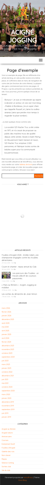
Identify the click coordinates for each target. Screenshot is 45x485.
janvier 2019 (6, 417)
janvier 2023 (6, 368)
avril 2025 (5, 331)
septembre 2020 (8, 391)
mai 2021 (5, 383)
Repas (4, 459)
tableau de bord (25, 164)
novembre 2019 (8, 406)
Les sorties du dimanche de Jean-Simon (19, 294)
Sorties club (6, 466)
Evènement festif (8, 444)
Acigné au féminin (8, 429)
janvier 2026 (6, 315)
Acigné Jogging (22, 36)
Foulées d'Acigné (8, 448)
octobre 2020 (7, 387)
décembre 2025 (8, 319)
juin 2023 (5, 361)
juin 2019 (5, 413)
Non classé (6, 455)
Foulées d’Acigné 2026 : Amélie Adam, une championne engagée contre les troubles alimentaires (20, 257)
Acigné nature (7, 433)
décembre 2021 (8, 376)
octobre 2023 (7, 353)
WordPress (28, 477)
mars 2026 (6, 308)
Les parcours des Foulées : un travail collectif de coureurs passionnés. (25, 276)
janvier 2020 (6, 398)
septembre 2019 (8, 409)
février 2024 (6, 342)
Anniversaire (7, 436)
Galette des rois (8, 451)
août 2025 (5, 323)
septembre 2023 (8, 357)
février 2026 (6, 312)
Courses (5, 440)
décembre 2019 (8, 402)
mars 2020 (6, 394)
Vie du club (6, 470)
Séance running (8, 463)
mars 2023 (6, 364)
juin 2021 (5, 379)
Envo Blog (23, 480)
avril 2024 (5, 338)
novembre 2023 (8, 349)
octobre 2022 (7, 372)
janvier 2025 (6, 334)
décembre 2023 (8, 346)
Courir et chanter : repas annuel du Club (19, 266)
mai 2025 (5, 327)
